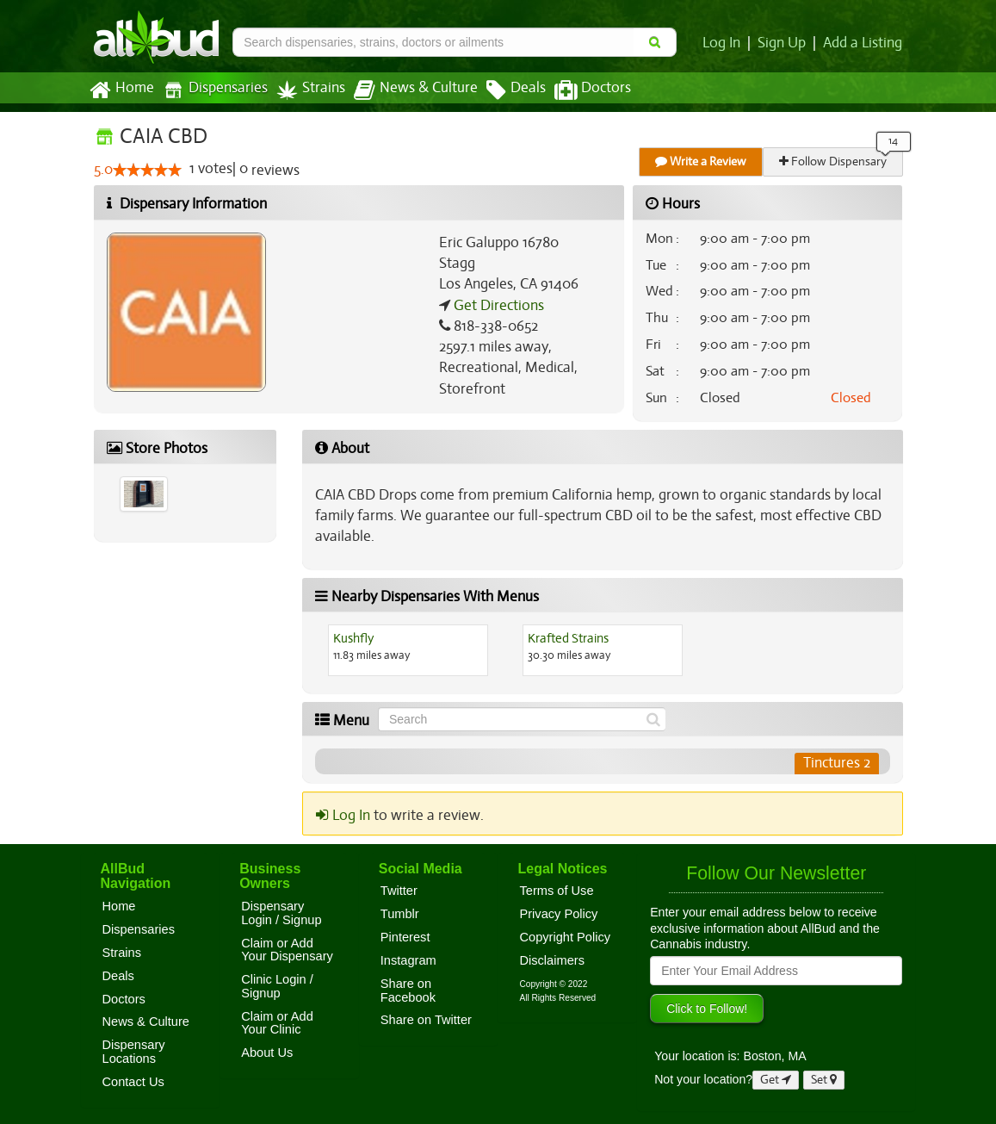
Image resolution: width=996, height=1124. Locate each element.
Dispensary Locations (133, 1051)
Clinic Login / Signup (277, 986)
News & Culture (405, 90)
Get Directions (496, 305)
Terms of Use (556, 890)
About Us (267, 1052)
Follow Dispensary (833, 161)
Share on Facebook (408, 990)
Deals (503, 90)
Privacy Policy (558, 914)
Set (824, 1079)
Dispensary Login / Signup (281, 913)
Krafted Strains (568, 638)
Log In (726, 43)
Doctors (578, 90)
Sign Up (784, 43)
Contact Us (133, 1082)
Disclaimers (552, 960)
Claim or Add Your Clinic (277, 1023)
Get (775, 1079)
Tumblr (399, 914)
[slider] (147, 170)
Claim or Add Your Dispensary (287, 950)
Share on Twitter (426, 1020)
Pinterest (405, 937)
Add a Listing (863, 43)
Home (121, 90)
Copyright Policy (564, 937)
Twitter (399, 890)
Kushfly (353, 638)
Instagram (408, 960)
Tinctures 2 (835, 763)
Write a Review (701, 161)
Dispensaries (211, 90)
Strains (304, 90)
